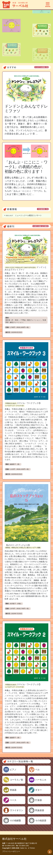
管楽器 (13, 790)
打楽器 (38, 800)
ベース (13, 800)
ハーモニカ (40, 780)
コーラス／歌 (16, 780)
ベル (37, 769)
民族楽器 (39, 810)
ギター (38, 790)
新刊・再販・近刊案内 (41, 226)
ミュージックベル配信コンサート (24, 215)
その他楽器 (40, 820)
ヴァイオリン (16, 810)
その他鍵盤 (15, 820)
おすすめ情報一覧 (42, 67)
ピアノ (13, 769)
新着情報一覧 (43, 209)
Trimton (32, 848)
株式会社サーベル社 (14, 838)
